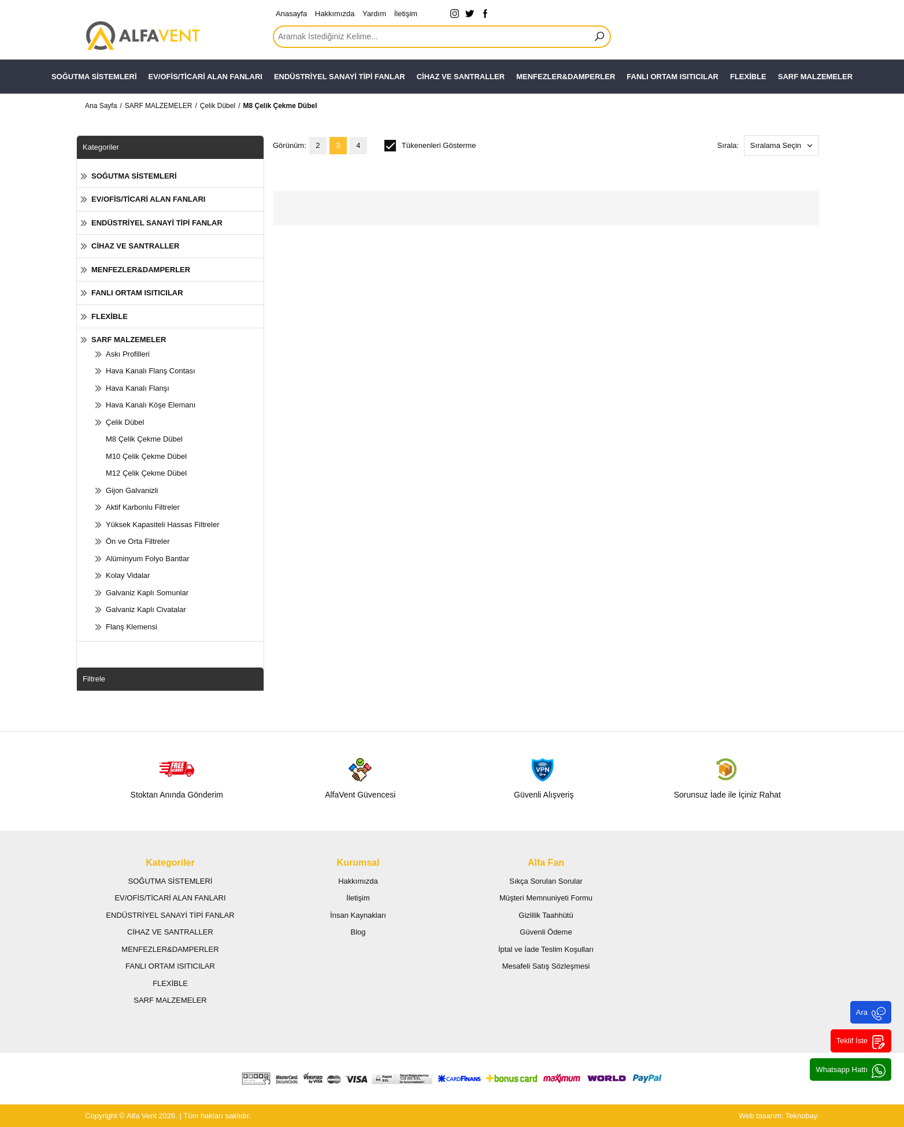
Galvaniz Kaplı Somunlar (147, 592)
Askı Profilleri (128, 354)
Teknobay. (802, 1115)
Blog (357, 932)
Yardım (374, 13)
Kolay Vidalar (128, 575)
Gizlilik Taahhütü (545, 915)
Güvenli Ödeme (546, 932)
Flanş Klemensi (131, 626)
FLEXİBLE (748, 76)
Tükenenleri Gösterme (430, 145)
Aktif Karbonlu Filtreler (143, 507)
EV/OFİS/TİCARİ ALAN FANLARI (205, 76)
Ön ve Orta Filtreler (138, 541)
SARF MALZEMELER (815, 76)
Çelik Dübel (217, 106)
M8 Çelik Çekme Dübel (280, 106)
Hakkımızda (335, 13)
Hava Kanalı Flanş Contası (150, 370)
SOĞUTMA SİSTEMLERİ (94, 76)
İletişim (405, 13)
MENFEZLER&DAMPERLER (565, 76)
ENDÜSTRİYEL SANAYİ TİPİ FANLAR (339, 76)
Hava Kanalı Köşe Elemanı (150, 405)
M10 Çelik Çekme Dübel (146, 456)
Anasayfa (291, 13)
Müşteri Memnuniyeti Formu (545, 898)
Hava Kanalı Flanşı (137, 388)
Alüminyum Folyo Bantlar (148, 558)
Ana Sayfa (101, 106)
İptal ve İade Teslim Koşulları (546, 949)
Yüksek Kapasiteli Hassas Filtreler (163, 524)
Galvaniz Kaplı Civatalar (146, 609)
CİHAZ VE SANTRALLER (461, 76)
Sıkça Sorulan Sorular (545, 881)
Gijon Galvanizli (132, 490)
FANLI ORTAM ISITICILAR (672, 76)
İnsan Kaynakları (358, 915)
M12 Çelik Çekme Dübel (146, 473)
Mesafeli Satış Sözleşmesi (546, 966)
